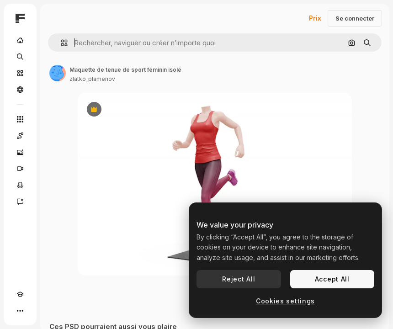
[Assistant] (20, 201)
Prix (315, 18)
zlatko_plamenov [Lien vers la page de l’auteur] (92, 78)
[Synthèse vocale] (20, 185)
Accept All (332, 279)
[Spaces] (20, 135)
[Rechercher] (20, 56)
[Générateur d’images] (20, 152)
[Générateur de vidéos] (20, 168)
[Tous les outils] (20, 119)
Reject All (238, 279)
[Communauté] (20, 89)
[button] (60, 42)
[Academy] (20, 294)
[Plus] (20, 310)
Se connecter (354, 18)
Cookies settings (285, 301)
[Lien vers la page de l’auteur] (57, 73)
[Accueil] (20, 40)
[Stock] (20, 73)
